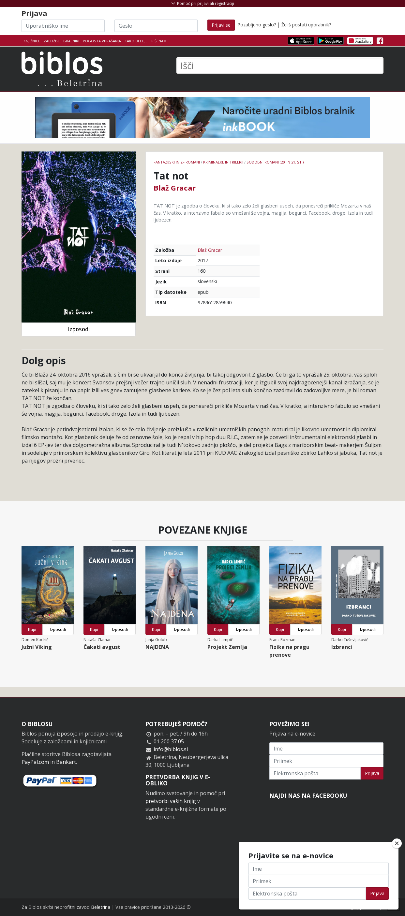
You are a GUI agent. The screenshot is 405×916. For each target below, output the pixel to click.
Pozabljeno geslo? (256, 24)
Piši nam (159, 40)
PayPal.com (35, 762)
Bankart (66, 762)
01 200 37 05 (169, 741)
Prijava (372, 773)
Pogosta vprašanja (102, 40)
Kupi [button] (32, 629)
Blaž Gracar (175, 188)
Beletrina (100, 907)
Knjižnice (31, 40)
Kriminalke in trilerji (223, 162)
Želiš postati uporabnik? (306, 24)
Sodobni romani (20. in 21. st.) (275, 162)
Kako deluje (136, 40)
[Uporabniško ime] (63, 26)
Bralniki (71, 40)
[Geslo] (156, 26)
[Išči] (279, 65)
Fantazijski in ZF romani (177, 162)
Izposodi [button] (79, 329)
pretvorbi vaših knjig (170, 801)
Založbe (52, 40)
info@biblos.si (171, 749)
